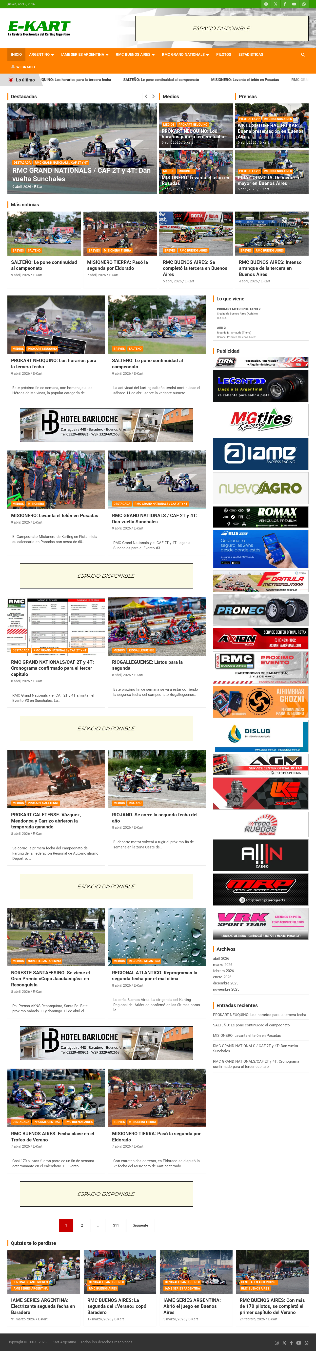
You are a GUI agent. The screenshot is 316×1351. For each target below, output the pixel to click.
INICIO (16, 54)
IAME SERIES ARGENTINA (82, 54)
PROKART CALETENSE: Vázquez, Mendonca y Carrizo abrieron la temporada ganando (46, 821)
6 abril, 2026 (247, 142)
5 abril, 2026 (172, 281)
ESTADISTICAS (250, 54)
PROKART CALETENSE (43, 803)
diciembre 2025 (225, 983)
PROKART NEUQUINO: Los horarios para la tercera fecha (75, 80)
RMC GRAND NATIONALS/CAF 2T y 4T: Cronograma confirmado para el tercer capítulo (52, 668)
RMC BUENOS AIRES (133, 54)
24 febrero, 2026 (252, 1319)
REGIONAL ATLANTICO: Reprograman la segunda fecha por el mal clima (154, 976)
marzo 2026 (222, 964)
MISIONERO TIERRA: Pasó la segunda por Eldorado (117, 265)
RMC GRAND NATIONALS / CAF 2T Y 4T (61, 162)
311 (116, 1225)
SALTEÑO (34, 250)
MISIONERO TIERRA (117, 250)
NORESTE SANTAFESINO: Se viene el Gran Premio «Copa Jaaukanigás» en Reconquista (50, 979)
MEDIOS (168, 124)
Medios (171, 96)
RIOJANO (135, 803)
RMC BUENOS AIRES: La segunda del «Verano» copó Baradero (116, 1306)
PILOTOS (223, 54)
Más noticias (25, 205)
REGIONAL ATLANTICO (144, 961)
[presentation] (146, 96)
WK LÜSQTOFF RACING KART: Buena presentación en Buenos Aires (271, 131)
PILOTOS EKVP (249, 119)
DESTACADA (22, 162)
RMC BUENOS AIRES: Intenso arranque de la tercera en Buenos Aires (270, 268)
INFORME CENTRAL (47, 1122)
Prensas (248, 96)
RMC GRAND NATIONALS (183, 54)
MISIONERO (186, 171)
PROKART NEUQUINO (192, 124)
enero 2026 (222, 977)
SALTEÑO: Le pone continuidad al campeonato (173, 80)
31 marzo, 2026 (23, 1319)
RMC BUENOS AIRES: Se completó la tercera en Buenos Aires (195, 268)
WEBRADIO (25, 67)
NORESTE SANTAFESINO (44, 961)
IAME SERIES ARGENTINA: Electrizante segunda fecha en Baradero (43, 1306)
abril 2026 (221, 958)
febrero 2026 (223, 971)
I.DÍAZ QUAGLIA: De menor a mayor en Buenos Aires (268, 180)
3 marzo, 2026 (174, 1319)
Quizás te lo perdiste (33, 1243)
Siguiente (140, 1225)
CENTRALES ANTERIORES (30, 1282)
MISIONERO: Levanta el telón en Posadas (257, 80)
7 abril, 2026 (96, 275)
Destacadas (24, 96)
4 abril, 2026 (248, 281)
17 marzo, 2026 (99, 1319)
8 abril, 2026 (20, 681)
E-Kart (39, 187)
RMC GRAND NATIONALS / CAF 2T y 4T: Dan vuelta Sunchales (154, 519)
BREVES (18, 250)
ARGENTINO (39, 54)
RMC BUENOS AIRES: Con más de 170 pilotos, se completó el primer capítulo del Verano (272, 1306)
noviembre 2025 (226, 989)
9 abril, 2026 (21, 187)
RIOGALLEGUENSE (141, 650)
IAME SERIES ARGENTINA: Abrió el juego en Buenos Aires (192, 1306)
